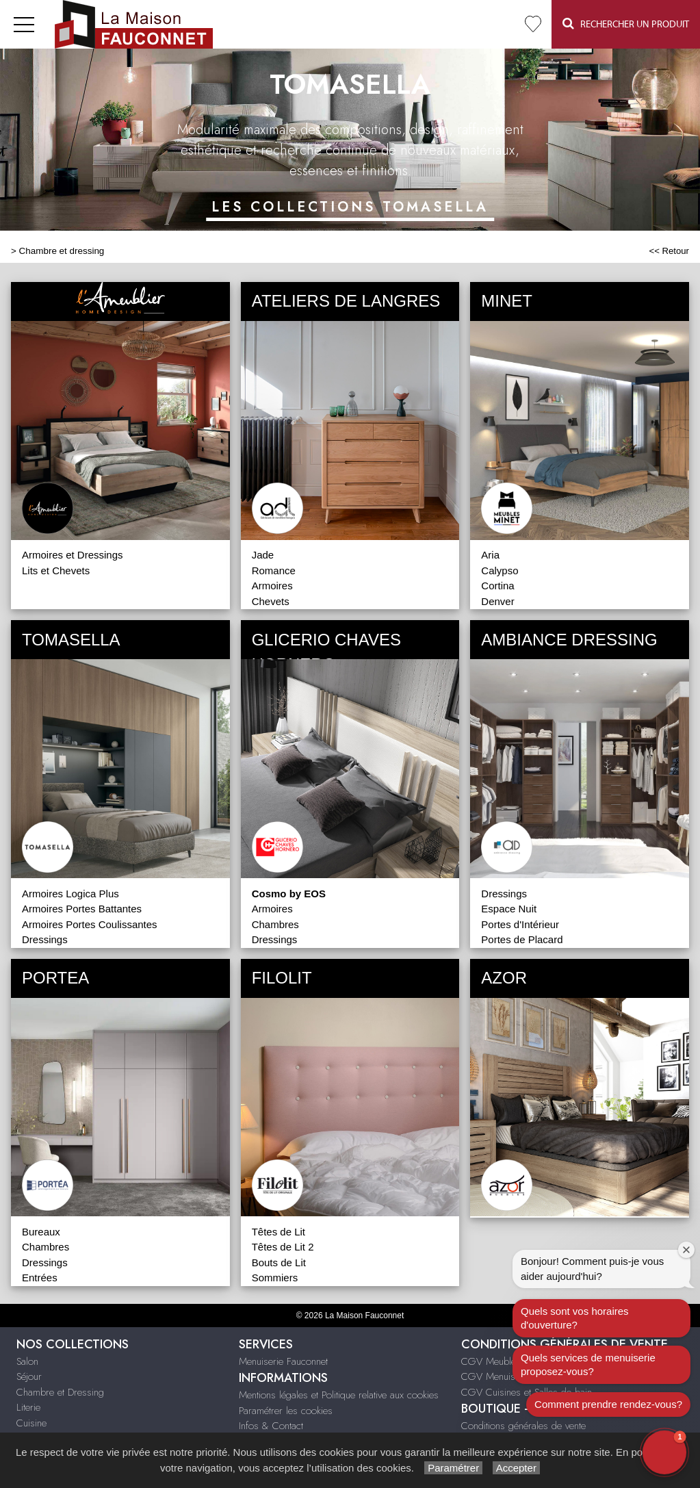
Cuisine (31, 1423)
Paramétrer (453, 1468)
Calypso (499, 570)
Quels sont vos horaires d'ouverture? (575, 1318)
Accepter (516, 1468)
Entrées (39, 1277)
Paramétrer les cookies (286, 1410)
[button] (664, 1452)
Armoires (272, 585)
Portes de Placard (521, 939)
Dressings (45, 939)
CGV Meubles (491, 1361)
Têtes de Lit (278, 1231)
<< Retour (669, 251)
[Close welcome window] (686, 1250)
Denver (497, 601)
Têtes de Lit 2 (283, 1247)
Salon (27, 1361)
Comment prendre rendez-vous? (608, 1404)
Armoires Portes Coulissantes (89, 924)
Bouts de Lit (279, 1262)
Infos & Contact (271, 1425)
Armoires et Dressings (72, 555)
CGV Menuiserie (495, 1376)
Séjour (29, 1376)
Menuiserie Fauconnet (283, 1361)
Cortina (497, 585)
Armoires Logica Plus (70, 893)
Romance (274, 570)
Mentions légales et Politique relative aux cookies (339, 1394)
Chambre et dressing (62, 251)
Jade (263, 555)
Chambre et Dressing (60, 1392)
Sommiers (275, 1277)
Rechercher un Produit (625, 23)
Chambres (275, 924)
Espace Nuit (508, 908)
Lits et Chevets (56, 570)
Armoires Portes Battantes (82, 908)
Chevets (270, 601)
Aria (490, 555)
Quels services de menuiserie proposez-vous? (588, 1364)
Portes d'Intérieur (520, 924)
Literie (28, 1407)
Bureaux (41, 1231)
